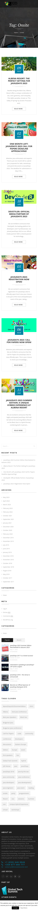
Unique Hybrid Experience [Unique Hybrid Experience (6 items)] (19, 804)
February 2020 (8, 534)
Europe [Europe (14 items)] (14, 750)
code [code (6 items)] (19, 733)
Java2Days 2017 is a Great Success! (21, 656)
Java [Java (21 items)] (15, 766)
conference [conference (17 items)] (7, 739)
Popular (7, 640)
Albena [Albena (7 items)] (5, 712)
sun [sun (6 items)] (4, 804)
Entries (6, 612)
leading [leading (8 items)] (31, 788)
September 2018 (8, 567)
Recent (19, 640)
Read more (19, 109)
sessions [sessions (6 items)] (21, 799)
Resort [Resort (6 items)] (5, 799)
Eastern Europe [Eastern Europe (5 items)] (20, 744)
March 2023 (7, 505)
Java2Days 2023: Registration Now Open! (19, 279)
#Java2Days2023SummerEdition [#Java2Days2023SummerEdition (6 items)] (14, 706)
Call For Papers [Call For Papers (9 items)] (8, 733)
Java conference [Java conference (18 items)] (23, 777)
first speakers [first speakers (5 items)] (8, 755)
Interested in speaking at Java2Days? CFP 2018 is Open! (22, 666)
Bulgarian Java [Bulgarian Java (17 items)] (8, 723)
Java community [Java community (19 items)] (8, 777)
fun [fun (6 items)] (18, 755)
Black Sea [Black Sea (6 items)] (23, 717)
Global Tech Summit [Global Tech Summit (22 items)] (10, 761)
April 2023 (6, 501)
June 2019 (6, 549)
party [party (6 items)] (13, 793)
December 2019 (8, 538)
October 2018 (7, 563)
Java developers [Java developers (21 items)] (8, 782)
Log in (5, 609)
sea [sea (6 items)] (13, 799)
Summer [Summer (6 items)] (31, 799)
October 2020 (7, 530)
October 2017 (7, 578)
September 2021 (8, 519)
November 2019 (8, 541)
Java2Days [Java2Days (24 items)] (24, 766)
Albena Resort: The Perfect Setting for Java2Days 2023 (19, 81)
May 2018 (6, 574)
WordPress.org (8, 620)
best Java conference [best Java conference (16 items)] (19, 712)
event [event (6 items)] (23, 750)
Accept (15, 908)
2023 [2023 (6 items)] (31, 706)
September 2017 (8, 582)
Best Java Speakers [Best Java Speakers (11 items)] (9, 717)
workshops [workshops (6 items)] (15, 810)
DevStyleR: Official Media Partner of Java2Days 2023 (19, 214)
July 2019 (6, 545)
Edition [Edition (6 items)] (5, 750)
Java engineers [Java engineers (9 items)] (8, 788)
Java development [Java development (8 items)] (24, 782)
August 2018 (7, 571)
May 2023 (6, 497)
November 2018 (8, 560)
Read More (23, 908)
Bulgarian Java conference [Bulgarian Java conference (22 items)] (12, 728)
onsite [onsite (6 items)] (5, 793)
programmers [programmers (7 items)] (24, 793)
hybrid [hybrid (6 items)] (23, 761)
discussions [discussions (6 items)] (7, 744)
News (5, 595)
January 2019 (7, 552)
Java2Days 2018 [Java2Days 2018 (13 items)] (8, 772)
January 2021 (7, 523)
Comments (8, 616)
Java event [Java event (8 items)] (21, 788)
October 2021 (7, 516)
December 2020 (8, 527)
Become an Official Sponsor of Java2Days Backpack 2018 (20, 686)
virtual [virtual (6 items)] (5, 810)
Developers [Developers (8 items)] (19, 739)
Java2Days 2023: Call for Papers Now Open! (19, 341)
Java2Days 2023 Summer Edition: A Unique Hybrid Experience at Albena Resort (19, 404)
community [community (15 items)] (29, 733)
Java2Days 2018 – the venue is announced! (20, 676)
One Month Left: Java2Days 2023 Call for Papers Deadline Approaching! (19, 147)
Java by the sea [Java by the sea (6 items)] (23, 772)
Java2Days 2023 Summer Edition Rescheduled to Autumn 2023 (20, 646)
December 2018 (8, 556)
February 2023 (8, 508)
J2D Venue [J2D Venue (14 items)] (6, 766)
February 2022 (8, 512)
